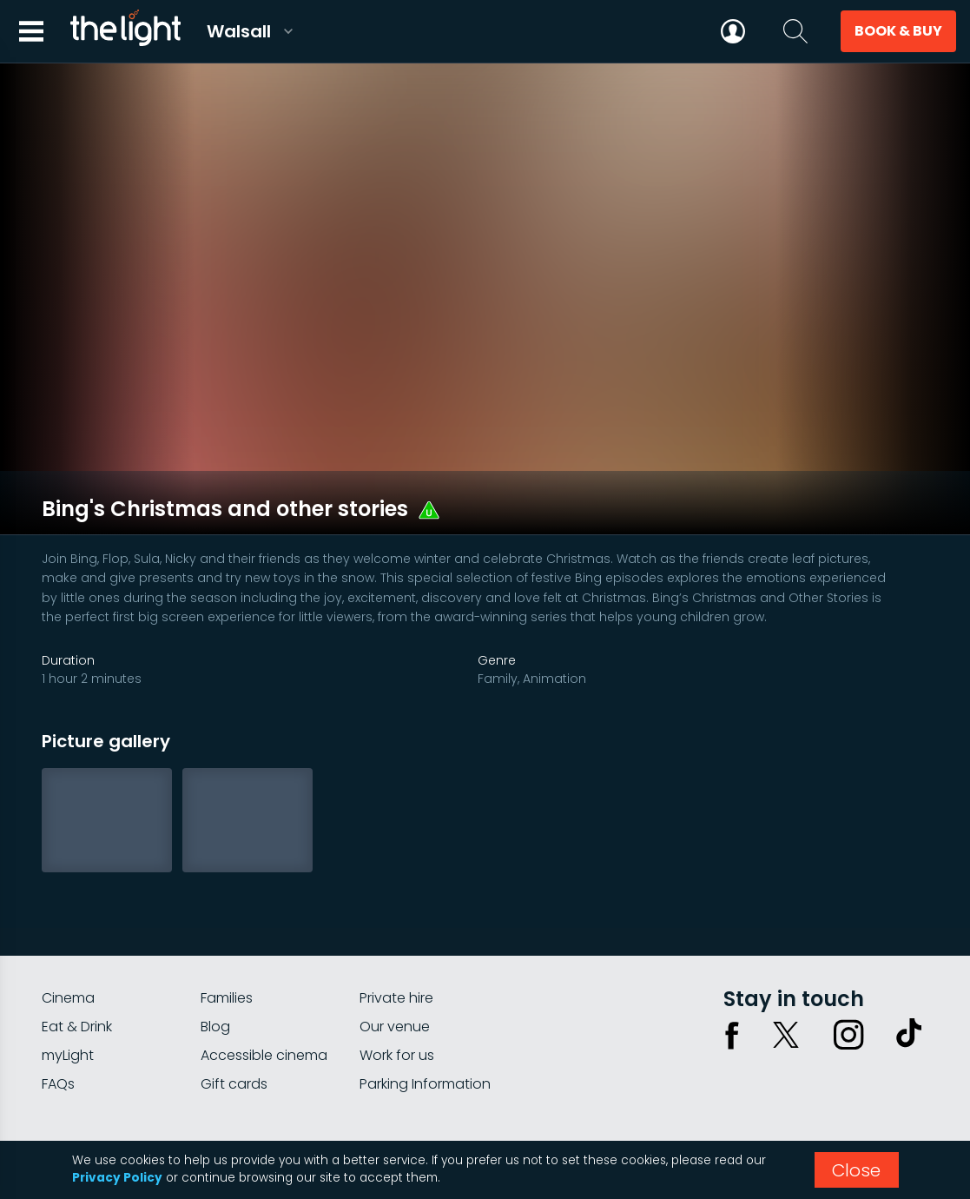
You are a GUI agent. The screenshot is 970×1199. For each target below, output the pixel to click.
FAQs (58, 1020)
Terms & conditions (868, 1084)
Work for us (397, 991)
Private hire (396, 934)
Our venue (395, 962)
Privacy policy (753, 1084)
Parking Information (425, 1020)
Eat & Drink (77, 962)
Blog (215, 962)
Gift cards (234, 1020)
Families (227, 934)
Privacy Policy (117, 1177)
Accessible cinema (264, 991)
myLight (68, 991)
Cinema (68, 934)
